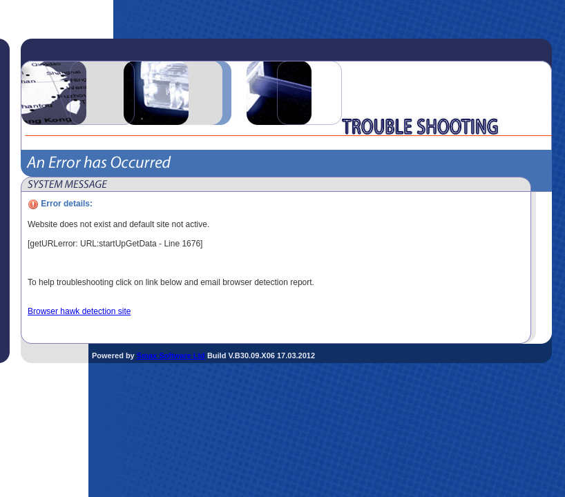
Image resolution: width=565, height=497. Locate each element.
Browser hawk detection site (79, 311)
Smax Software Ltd (171, 355)
